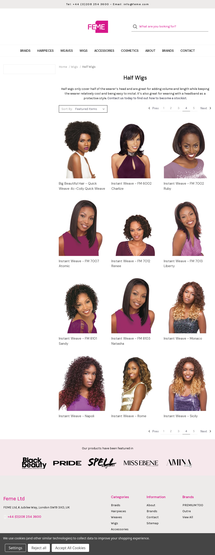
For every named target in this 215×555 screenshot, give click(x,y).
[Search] (136, 23)
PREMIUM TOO (192, 497)
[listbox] (90, 101)
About (150, 43)
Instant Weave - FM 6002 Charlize (131, 178)
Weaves (66, 43)
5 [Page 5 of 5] (194, 101)
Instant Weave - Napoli (76, 408)
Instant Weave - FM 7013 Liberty (183, 256)
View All (187, 510)
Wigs (84, 43)
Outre (186, 503)
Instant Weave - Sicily (181, 408)
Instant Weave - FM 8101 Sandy (78, 333)
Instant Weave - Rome (128, 408)
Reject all (38, 547)
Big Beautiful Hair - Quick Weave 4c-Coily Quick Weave (82, 178)
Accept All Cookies (70, 547)
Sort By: (67, 101)
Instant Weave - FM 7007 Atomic (79, 256)
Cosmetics (130, 43)
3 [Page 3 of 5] (179, 101)
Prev (153, 101)
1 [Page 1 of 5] (163, 101)
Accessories (104, 43)
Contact (187, 43)
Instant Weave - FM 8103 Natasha (130, 333)
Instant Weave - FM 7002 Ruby (184, 178)
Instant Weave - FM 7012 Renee (130, 256)
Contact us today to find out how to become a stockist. (147, 91)
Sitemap (153, 516)
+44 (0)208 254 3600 (24, 509)
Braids (25, 43)
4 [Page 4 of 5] (186, 101)
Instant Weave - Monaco (183, 331)
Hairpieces (45, 43)
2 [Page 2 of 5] (171, 101)
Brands (168, 43)
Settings (15, 547)
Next (206, 101)
